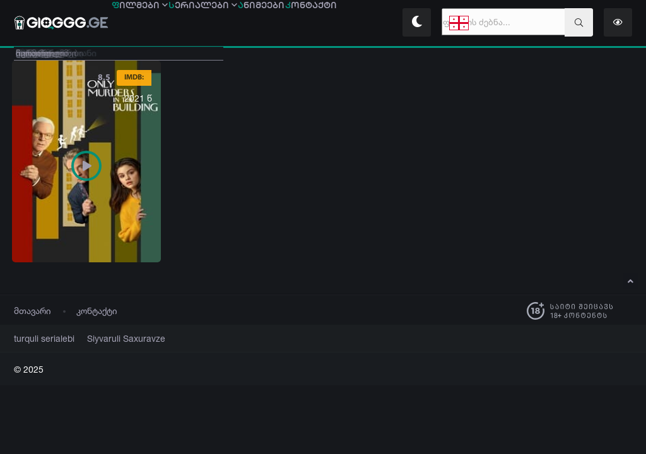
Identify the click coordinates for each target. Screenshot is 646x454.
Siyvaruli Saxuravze (111, 339)
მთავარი (32, 311)
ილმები (147, 23)
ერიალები (225, 23)
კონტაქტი (96, 311)
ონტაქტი (362, 23)
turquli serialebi (40, 339)
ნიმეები (297, 23)
